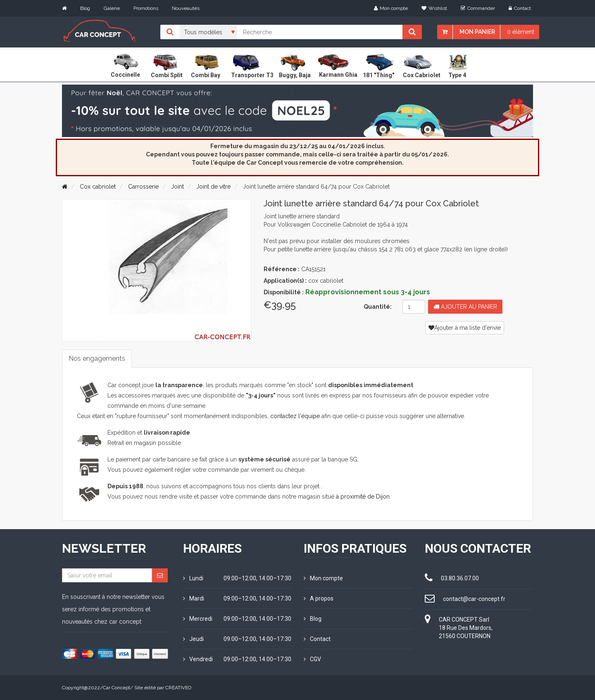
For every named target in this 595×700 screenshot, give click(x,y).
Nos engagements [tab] (97, 358)
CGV (312, 659)
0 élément (520, 31)
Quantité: (378, 306)
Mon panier (477, 31)
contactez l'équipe (295, 416)
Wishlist (434, 8)
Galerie (112, 8)
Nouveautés (186, 8)
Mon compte (391, 8)
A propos (318, 598)
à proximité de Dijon (363, 496)
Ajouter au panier (465, 306)
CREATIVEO (178, 688)
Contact (520, 8)
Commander (478, 8)
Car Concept (116, 688)
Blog (85, 8)
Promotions (145, 8)
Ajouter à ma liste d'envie (464, 327)
